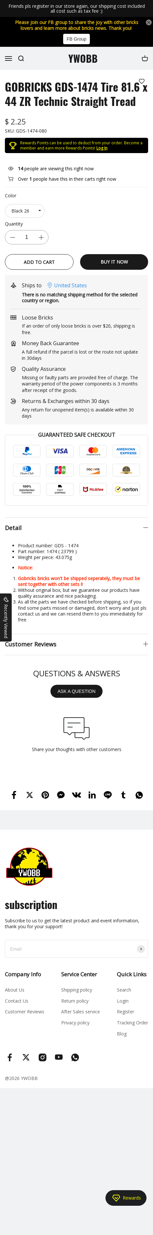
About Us (14, 990)
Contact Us (16, 1001)
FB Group (77, 39)
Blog (122, 1034)
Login (123, 1001)
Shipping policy (76, 990)
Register (125, 1011)
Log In (101, 148)
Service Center (79, 974)
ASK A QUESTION (77, 691)
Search (124, 990)
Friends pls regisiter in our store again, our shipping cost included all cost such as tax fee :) (76, 9)
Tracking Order (132, 1023)
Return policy (75, 1001)
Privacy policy (75, 1023)
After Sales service (80, 1011)
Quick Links (131, 974)
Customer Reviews (24, 1011)
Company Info (23, 974)
